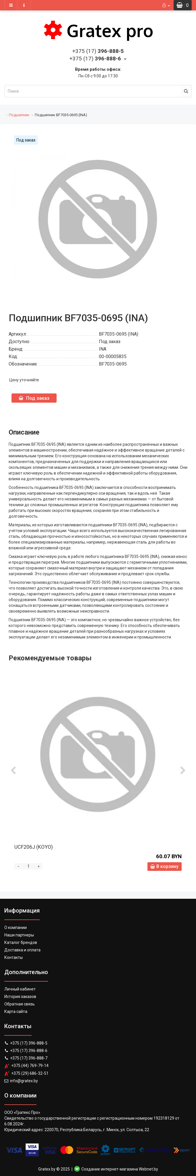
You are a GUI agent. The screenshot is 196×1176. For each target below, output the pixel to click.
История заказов (20, 996)
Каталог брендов (20, 942)
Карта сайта (15, 1011)
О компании (15, 927)
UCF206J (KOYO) (33, 847)
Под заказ (34, 398)
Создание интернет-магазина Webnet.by (119, 1169)
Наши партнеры (19, 935)
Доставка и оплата (22, 950)
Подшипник (19, 115)
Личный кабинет (20, 989)
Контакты (13, 957)
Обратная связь (19, 1004)
